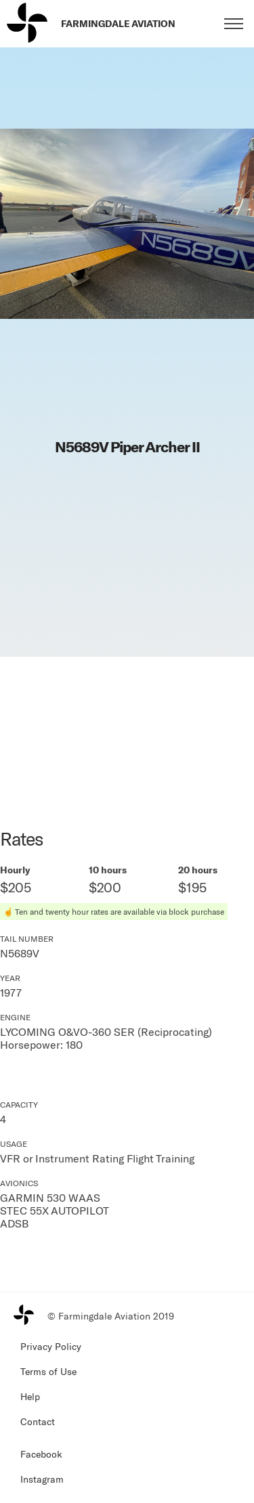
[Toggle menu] (233, 23)
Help (30, 1396)
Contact (37, 1421)
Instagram (42, 1479)
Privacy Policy (50, 1346)
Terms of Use (48, 1371)
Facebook (41, 1454)
